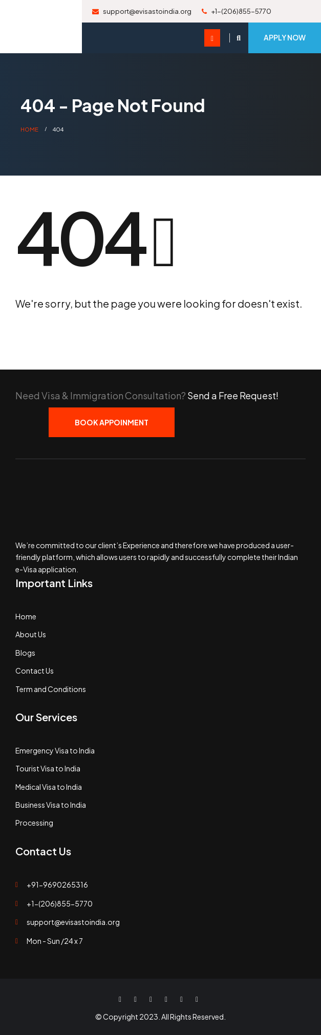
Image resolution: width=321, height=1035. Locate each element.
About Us (30, 634)
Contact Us (34, 670)
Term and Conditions (50, 689)
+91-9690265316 (57, 884)
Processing (34, 822)
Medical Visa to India (48, 786)
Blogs (25, 652)
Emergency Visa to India (55, 750)
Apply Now (285, 37)
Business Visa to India (50, 804)
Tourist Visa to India (47, 768)
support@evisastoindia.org (141, 11)
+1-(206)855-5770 (236, 11)
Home (25, 616)
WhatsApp (196, 999)
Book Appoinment (111, 422)
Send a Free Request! (233, 395)
